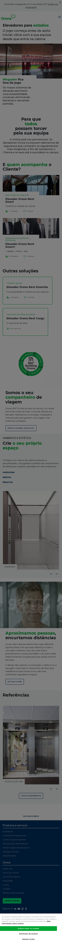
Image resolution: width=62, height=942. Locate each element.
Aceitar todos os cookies (28, 928)
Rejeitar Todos (28, 939)
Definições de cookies (28, 933)
